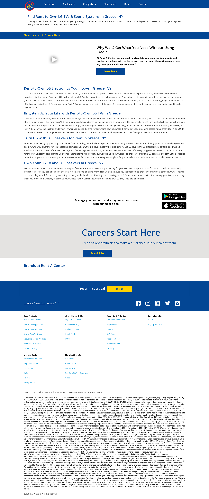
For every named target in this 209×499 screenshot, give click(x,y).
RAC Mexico (70, 368)
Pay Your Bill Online (73, 320)
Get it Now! (69, 358)
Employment (112, 324)
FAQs (67, 339)
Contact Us (28, 368)
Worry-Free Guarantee (33, 358)
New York (40, 303)
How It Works (70, 334)
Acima (67, 378)
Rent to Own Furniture (33, 320)
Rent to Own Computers (33, 329)
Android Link (174, 197)
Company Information (116, 320)
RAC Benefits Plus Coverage (76, 373)
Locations (28, 303)
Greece (50, 303)
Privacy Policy (29, 392)
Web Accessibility (45, 392)
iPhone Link (174, 206)
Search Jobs (97, 253)
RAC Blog (110, 348)
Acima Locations (113, 343)
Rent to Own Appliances (33, 324)
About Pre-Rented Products (35, 339)
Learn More (110, 71)
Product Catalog (30, 348)
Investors (110, 329)
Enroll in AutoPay (72, 324)
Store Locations (113, 339)
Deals (150, 320)
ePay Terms (60, 392)
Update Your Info (72, 329)
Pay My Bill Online (31, 382)
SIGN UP (119, 289)
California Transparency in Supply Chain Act (85, 392)
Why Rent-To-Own (31, 363)
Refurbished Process (32, 343)
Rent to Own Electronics (33, 334)
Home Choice (70, 363)
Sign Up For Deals (155, 324)
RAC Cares (111, 334)
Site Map (27, 378)
